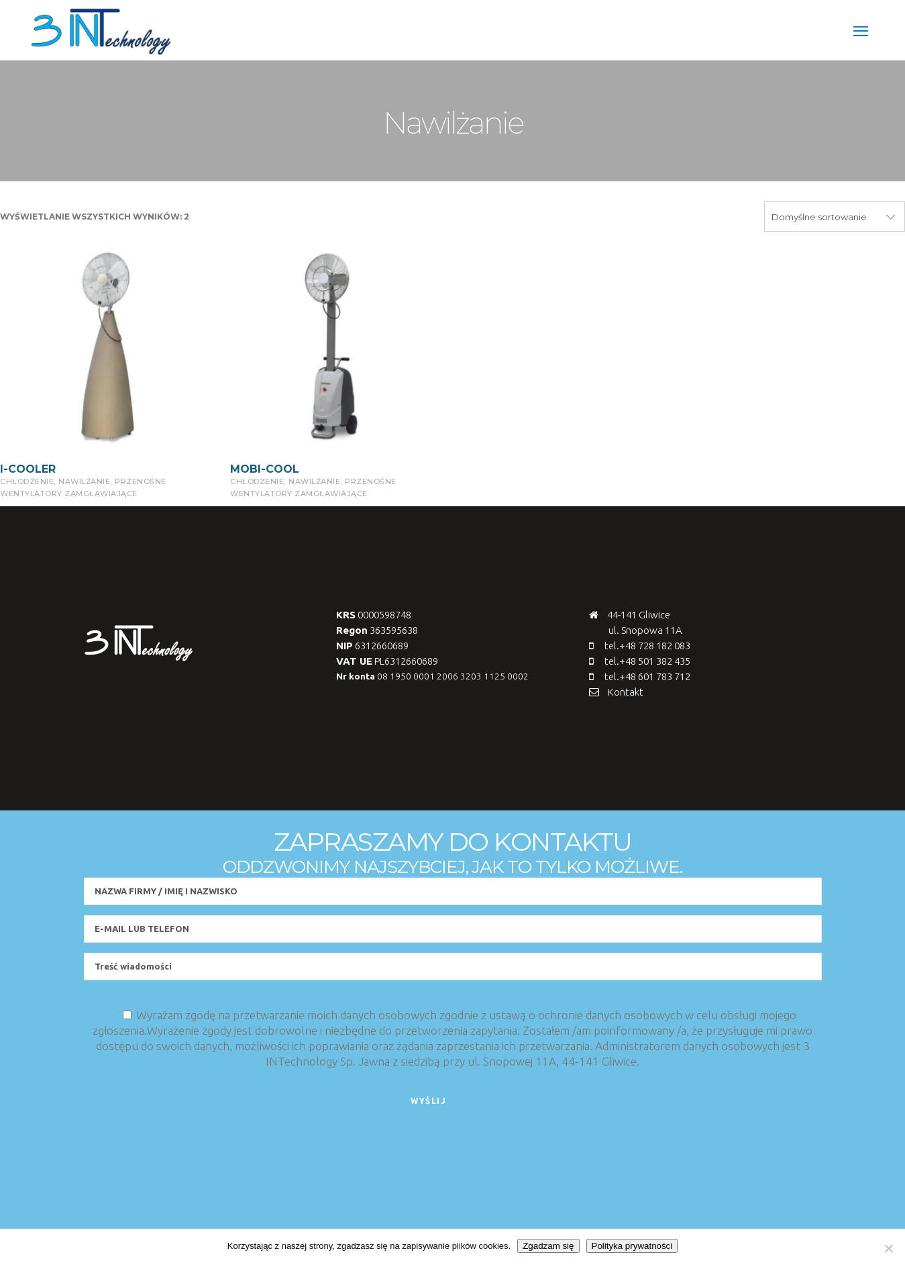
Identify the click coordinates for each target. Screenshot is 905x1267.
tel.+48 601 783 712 (647, 676)
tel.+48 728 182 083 (647, 645)
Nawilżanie (84, 481)
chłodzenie (27, 481)
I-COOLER (28, 469)
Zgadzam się (548, 1246)
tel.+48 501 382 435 (647, 661)
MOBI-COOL (264, 469)
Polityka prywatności (632, 1246)
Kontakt (625, 692)
